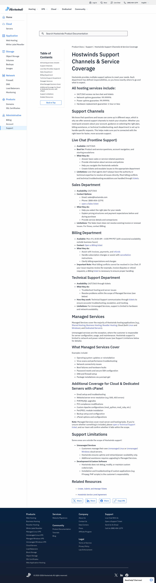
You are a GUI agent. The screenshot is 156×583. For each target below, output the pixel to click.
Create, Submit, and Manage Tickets (92, 489)
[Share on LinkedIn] (91, 501)
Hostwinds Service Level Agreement (92, 495)
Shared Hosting (78, 325)
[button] (139, 579)
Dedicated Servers (93, 328)
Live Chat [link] (115, 3)
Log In (93, 3)
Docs (104, 3)
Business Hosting (94, 325)
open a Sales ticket (90, 203)
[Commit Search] (42, 33)
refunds (117, 251)
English (146, 2)
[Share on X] (77, 501)
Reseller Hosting (109, 325)
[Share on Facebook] (104, 501)
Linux (131, 325)
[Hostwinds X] (115, 575)
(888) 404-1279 (131, 3)
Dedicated (66, 9)
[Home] (14, 9)
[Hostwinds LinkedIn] (120, 575)
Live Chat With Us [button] (111, 518)
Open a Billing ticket (93, 245)
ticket (96, 271)
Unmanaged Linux (116, 448)
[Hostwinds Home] (28, 575)
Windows (76, 328)
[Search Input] (86, 34)
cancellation (125, 255)
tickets (136, 178)
